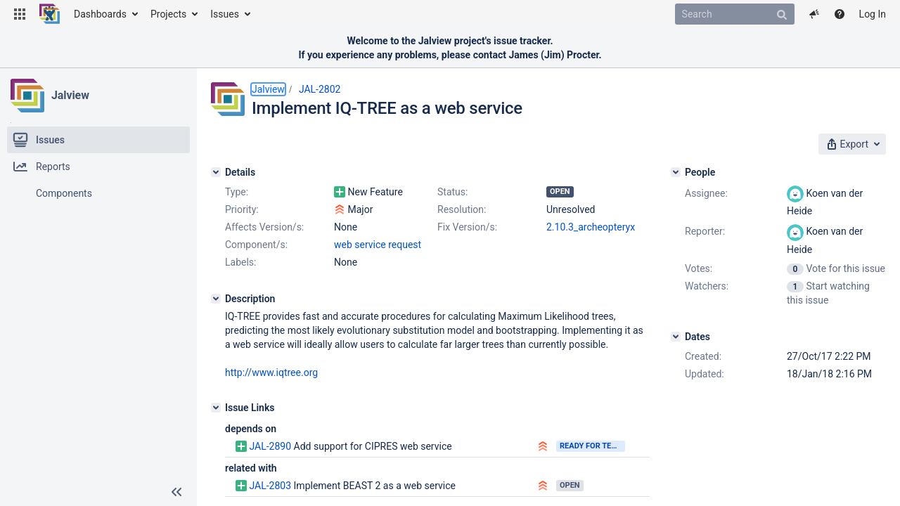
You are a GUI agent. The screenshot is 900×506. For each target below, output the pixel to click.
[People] (676, 172)
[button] (19, 14)
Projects (168, 14)
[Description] (216, 299)
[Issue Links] (216, 408)
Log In (872, 14)
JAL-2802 (320, 89)
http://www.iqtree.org (271, 372)
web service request (377, 244)
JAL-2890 (270, 446)
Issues (224, 14)
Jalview (70, 95)
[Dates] (676, 337)
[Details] (216, 172)
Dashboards (100, 14)
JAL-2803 (270, 485)
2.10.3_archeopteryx (590, 227)
